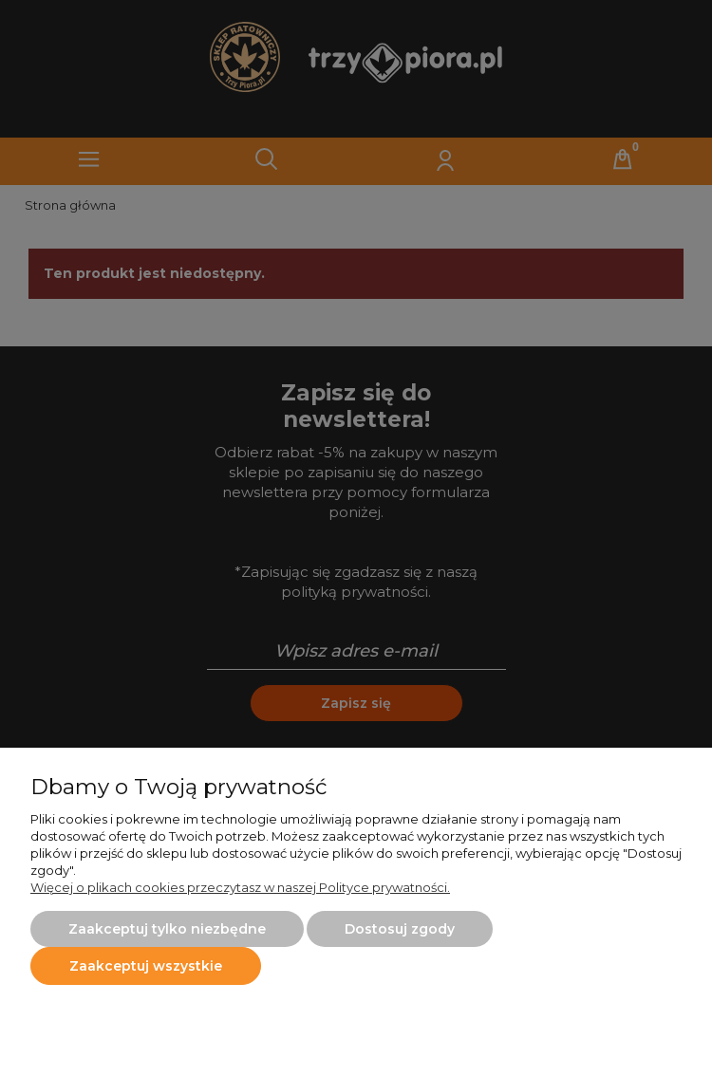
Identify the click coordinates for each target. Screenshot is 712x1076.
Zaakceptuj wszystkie (145, 965)
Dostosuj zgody (400, 928)
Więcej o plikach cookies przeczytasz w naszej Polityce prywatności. (240, 887)
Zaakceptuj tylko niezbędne (167, 928)
